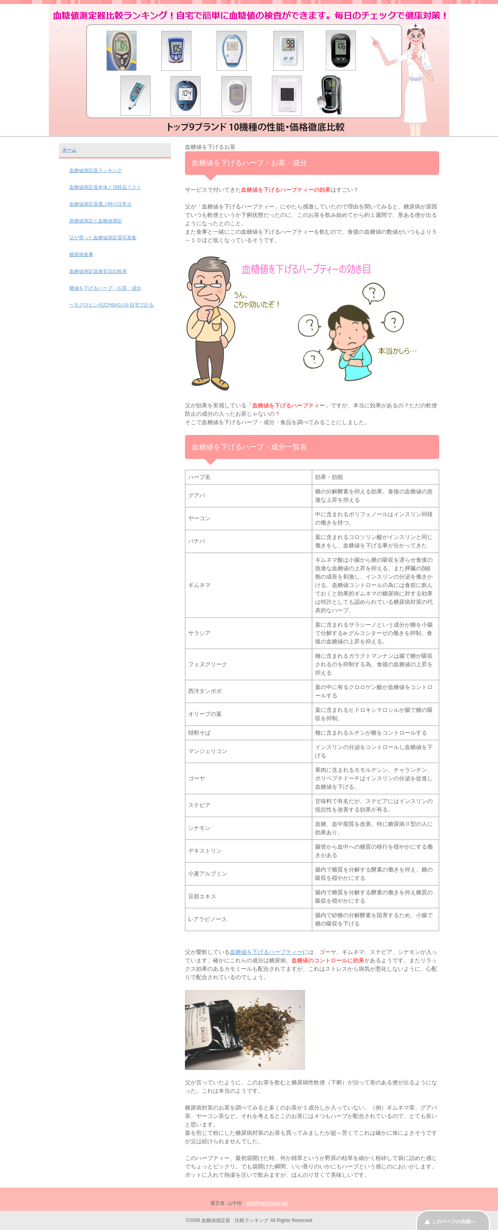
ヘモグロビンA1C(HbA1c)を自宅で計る (111, 305)
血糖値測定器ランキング (95, 170)
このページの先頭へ (453, 1221)
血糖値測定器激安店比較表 (98, 271)
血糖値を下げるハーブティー (266, 952)
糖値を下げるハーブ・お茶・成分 (105, 288)
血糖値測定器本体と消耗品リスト (105, 187)
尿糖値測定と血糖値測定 (95, 221)
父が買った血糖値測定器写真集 (103, 237)
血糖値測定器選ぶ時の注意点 (100, 204)
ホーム (69, 150)
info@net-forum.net (267, 1203)
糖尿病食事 (81, 254)
